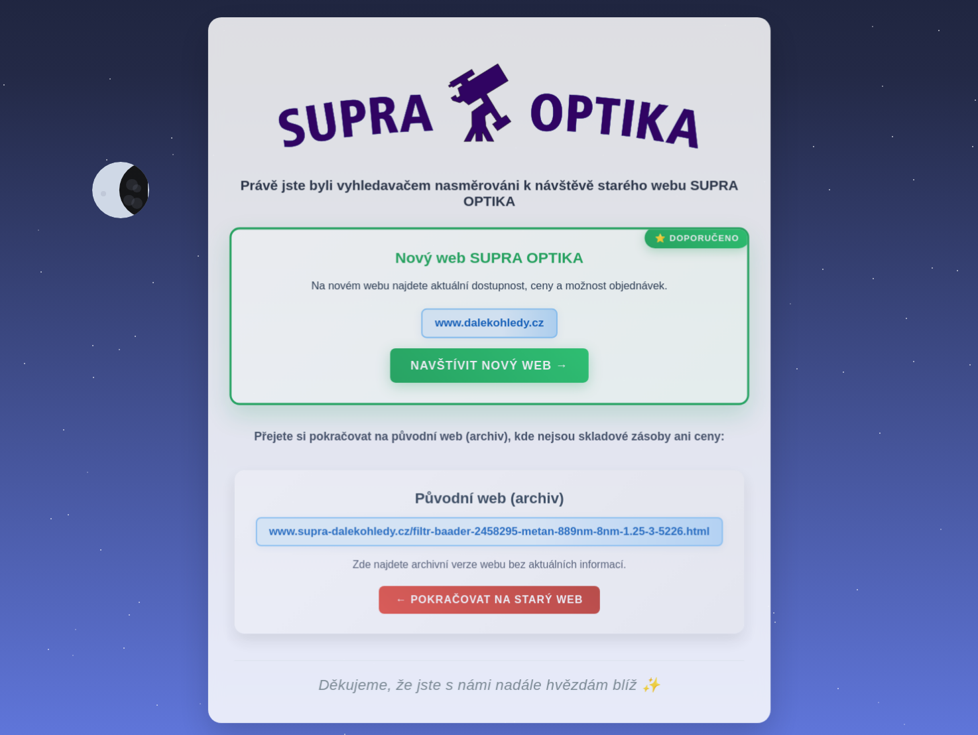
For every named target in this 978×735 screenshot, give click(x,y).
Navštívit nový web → (489, 368)
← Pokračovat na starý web (489, 602)
